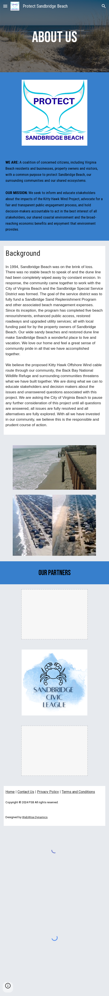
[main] (54, 37)
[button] (5, 6)
